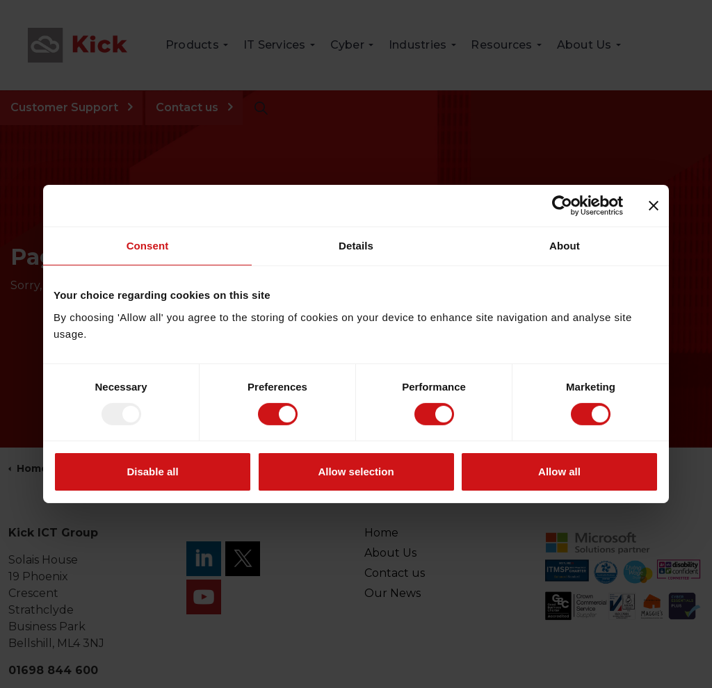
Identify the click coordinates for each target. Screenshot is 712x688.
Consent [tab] (148, 246)
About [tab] (564, 246)
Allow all (559, 471)
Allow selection (356, 471)
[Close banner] (653, 206)
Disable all (152, 471)
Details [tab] (356, 246)
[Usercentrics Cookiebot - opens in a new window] (562, 205)
